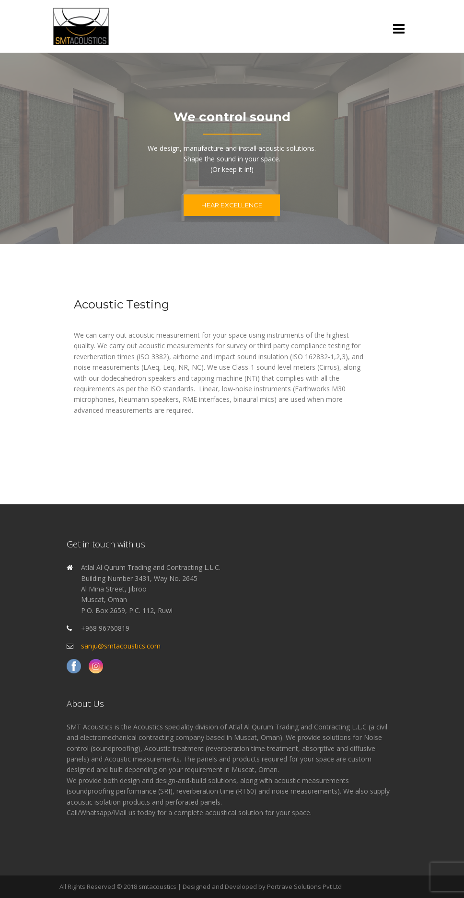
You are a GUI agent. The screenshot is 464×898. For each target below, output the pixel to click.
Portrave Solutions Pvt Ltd (304, 886)
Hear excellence (231, 205)
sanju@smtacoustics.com (121, 645)
